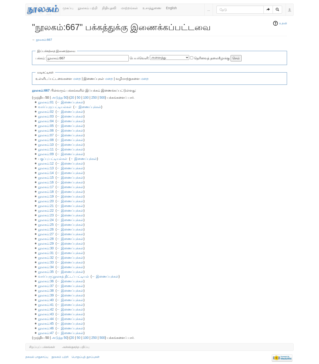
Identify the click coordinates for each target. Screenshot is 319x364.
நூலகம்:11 (46, 149)
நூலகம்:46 (46, 328)
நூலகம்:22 (46, 210)
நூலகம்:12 (46, 163)
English (171, 8)
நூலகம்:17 (46, 187)
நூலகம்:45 (46, 323)
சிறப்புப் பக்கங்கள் (42, 347)
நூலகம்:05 (46, 126)
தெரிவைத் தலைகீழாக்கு (212, 58)
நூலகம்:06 (46, 130)
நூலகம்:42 (46, 309)
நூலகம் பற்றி (87, 8)
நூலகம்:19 (46, 196)
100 (85, 97)
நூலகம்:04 (46, 121)
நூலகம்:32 (46, 257)
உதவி (283, 23)
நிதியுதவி (109, 8)
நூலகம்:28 (46, 239)
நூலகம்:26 (46, 229)
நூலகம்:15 (46, 177)
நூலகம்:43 (46, 314)
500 (102, 97)
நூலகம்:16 (46, 182)
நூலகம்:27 (46, 234)
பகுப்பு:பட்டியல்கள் (52, 159)
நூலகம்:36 (46, 281)
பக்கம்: (41, 58)
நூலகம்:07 (46, 135)
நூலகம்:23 (46, 215)
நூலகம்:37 (46, 286)
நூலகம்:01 (46, 102)
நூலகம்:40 (46, 300)
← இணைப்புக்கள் (70, 102)
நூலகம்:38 (46, 290)
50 (78, 97)
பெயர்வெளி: (139, 58)
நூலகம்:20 (46, 201)
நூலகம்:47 (46, 333)
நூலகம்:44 (46, 319)
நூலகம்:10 (46, 144)
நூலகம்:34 (46, 267)
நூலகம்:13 (46, 168)
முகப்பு (68, 8)
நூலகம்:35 (46, 272)
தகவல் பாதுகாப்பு (36, 357)
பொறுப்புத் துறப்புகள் (85, 357)
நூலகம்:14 (46, 173)
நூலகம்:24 (46, 220)
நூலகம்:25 (46, 224)
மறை (77, 79)
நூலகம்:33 (46, 262)
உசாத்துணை (152, 8)
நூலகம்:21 (46, 206)
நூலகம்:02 (46, 111)
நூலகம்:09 (46, 154)
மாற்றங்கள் (129, 8)
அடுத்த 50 (59, 97)
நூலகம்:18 (46, 192)
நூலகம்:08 (46, 140)
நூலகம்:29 (46, 243)
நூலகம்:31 (46, 253)
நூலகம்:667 (44, 39)
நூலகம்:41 (46, 305)
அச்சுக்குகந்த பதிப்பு (76, 347)
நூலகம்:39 (46, 295)
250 (94, 97)
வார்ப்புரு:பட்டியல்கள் (55, 107)
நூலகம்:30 (46, 248)
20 (72, 97)
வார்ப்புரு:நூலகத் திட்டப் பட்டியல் (63, 276)
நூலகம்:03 (46, 116)
